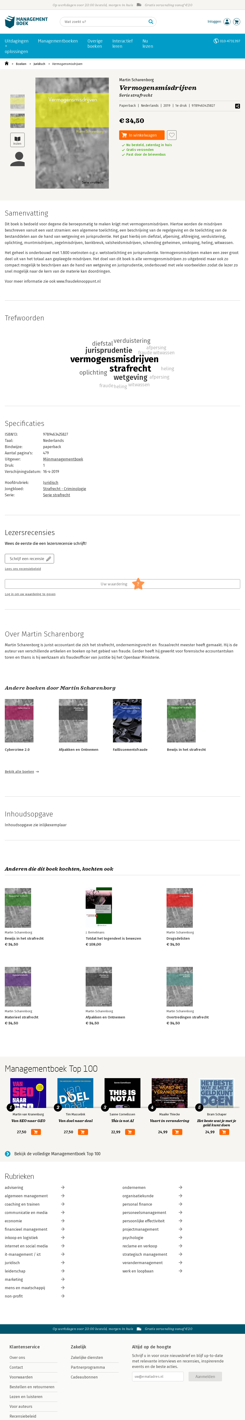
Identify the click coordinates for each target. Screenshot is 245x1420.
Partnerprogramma (88, 1367)
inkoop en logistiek (35, 1237)
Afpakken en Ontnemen (78, 749)
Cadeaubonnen (84, 1377)
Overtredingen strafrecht (188, 1017)
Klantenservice (25, 1347)
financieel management (35, 1229)
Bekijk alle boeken (19, 772)
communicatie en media (35, 1212)
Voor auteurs (21, 1406)
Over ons (17, 1357)
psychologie (152, 1237)
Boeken (21, 64)
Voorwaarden (21, 1377)
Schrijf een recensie (27, 558)
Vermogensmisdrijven (67, 64)
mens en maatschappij (35, 1288)
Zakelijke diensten (87, 1357)
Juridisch (39, 64)
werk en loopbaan (152, 1271)
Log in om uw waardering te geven (30, 594)
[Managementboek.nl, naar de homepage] (26, 27)
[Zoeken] (103, 21)
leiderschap (35, 1271)
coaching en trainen (35, 1204)
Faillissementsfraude (130, 749)
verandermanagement (152, 1263)
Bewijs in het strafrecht (186, 749)
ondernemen (152, 1187)
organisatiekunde (152, 1196)
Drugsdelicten (178, 938)
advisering (35, 1187)
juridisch (35, 1263)
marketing (35, 1279)
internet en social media (35, 1246)
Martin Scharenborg (136, 80)
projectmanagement (152, 1229)
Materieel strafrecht (21, 1017)
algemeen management (35, 1196)
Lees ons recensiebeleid (23, 569)
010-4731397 (230, 41)
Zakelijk (78, 1347)
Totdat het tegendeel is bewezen (113, 938)
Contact (16, 1367)
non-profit (35, 1296)
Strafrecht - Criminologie (64, 489)
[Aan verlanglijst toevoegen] (172, 135)
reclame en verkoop (152, 1246)
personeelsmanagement (152, 1212)
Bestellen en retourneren (32, 1387)
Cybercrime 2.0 (17, 749)
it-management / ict (35, 1254)
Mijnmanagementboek (63, 459)
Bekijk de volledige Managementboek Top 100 (57, 1153)
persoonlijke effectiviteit (152, 1221)
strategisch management (152, 1254)
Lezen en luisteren (26, 1396)
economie (35, 1221)
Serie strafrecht (56, 495)
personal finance (152, 1204)
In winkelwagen (143, 135)
